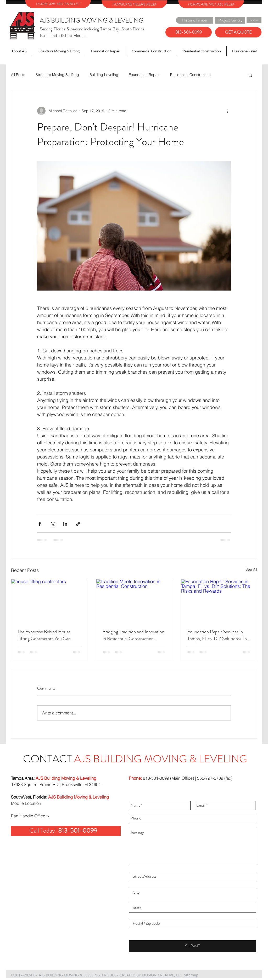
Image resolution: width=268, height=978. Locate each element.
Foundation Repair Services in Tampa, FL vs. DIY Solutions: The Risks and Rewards (218, 635)
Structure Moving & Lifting (57, 74)
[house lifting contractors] (49, 600)
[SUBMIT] (192, 946)
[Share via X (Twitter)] (52, 523)
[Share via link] (78, 523)
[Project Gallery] (230, 20)
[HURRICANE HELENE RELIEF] (134, 4)
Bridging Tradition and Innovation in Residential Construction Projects (133, 635)
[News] (254, 20)
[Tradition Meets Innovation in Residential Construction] (134, 600)
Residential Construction (190, 74)
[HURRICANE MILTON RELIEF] (58, 4)
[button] (250, 75)
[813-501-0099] (188, 32)
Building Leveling (104, 74)
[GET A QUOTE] (238, 32)
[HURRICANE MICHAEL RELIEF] (211, 4)
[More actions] (228, 111)
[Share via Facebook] (39, 523)
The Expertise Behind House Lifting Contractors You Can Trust (44, 635)
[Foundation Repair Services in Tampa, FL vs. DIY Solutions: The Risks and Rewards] (219, 600)
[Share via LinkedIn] (65, 523)
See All (251, 569)
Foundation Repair (144, 74)
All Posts (18, 74)
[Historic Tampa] (194, 20)
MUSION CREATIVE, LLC (162, 974)
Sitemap (191, 974)
